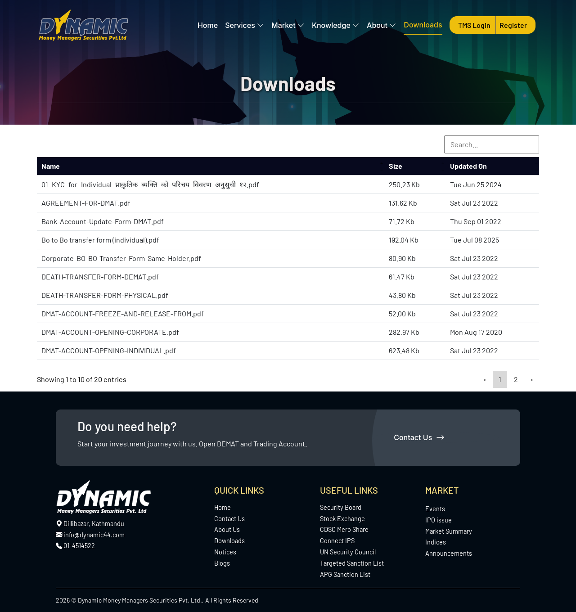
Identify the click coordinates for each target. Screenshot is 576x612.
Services (244, 25)
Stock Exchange (342, 518)
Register (513, 25)
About (381, 25)
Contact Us (419, 437)
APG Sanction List (345, 574)
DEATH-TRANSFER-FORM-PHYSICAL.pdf (104, 295)
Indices (435, 542)
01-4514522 (79, 545)
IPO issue (438, 520)
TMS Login (475, 25)
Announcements (448, 553)
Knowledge (336, 25)
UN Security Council (348, 552)
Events (435, 509)
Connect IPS (337, 540)
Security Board (340, 507)
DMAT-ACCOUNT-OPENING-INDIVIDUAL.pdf (108, 350)
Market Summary (448, 531)
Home (208, 25)
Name (50, 166)
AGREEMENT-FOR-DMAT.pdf (85, 202)
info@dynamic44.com (90, 535)
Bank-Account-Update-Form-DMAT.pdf (102, 221)
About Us (227, 529)
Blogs (222, 563)
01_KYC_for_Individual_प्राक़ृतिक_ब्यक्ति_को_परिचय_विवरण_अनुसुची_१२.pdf (150, 184)
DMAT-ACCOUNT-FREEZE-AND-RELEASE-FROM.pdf (122, 313)
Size (395, 166)
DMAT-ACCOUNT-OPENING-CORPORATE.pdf (110, 332)
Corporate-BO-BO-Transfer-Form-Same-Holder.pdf (121, 258)
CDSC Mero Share (344, 529)
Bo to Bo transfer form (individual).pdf (100, 239)
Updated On (468, 166)
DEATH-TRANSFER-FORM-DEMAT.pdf (100, 276)
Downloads (423, 24)
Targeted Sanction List (352, 563)
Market (288, 25)
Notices (225, 552)
